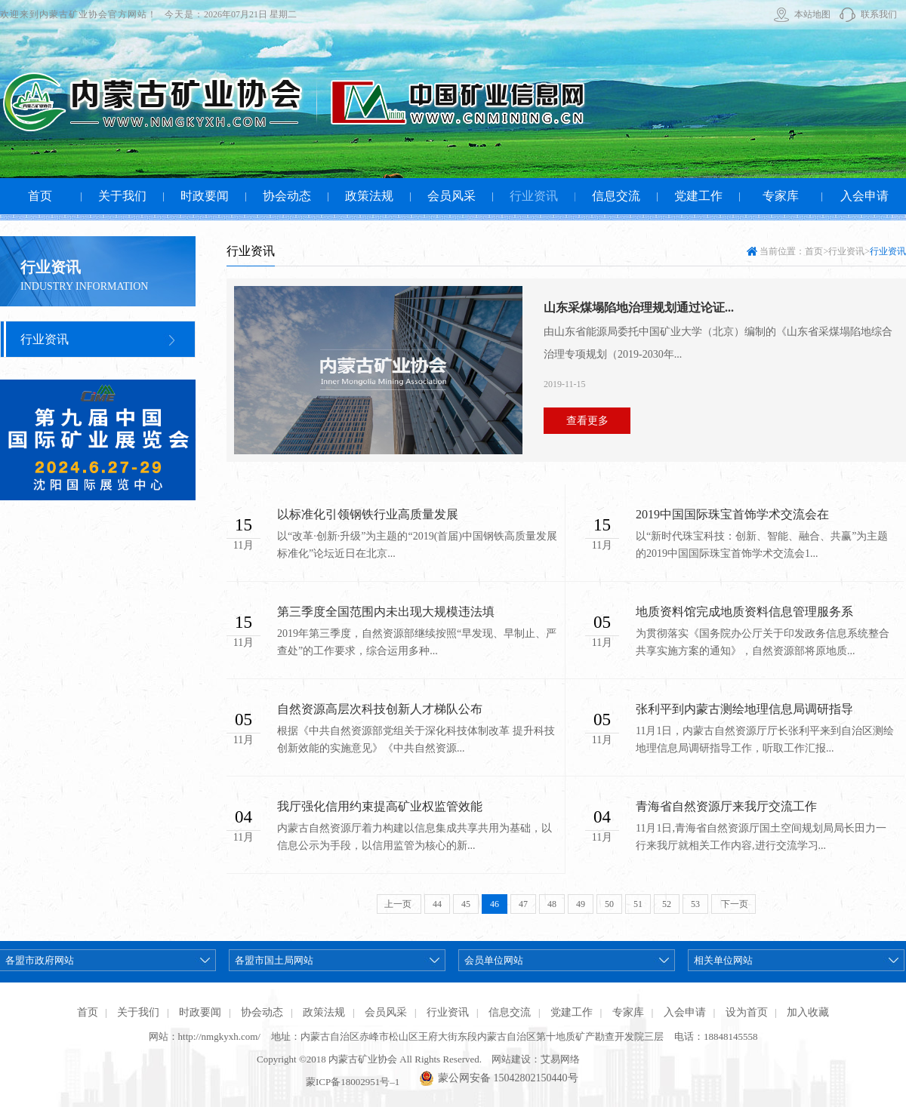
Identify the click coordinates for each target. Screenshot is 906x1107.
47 (523, 904)
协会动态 (262, 1012)
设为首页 (747, 1012)
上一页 (399, 904)
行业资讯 (44, 339)
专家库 (628, 1012)
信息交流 (509, 1012)
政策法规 (324, 1012)
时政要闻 (200, 1012)
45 (465, 904)
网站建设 (511, 1059)
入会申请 (685, 1012)
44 (437, 904)
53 (695, 904)
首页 (814, 251)
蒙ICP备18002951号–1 (352, 1081)
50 (609, 904)
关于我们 (138, 1012)
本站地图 (812, 14)
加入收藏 (808, 1012)
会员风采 (386, 1012)
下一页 (733, 904)
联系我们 (879, 14)
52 (666, 904)
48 (551, 904)
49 (580, 904)
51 (638, 904)
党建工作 (571, 1012)
